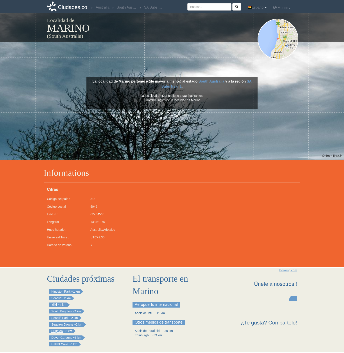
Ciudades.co (72, 7)
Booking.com (288, 270)
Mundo (281, 7)
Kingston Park (60, 291)
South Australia (211, 81)
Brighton (57, 331)
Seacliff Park (59, 318)
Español (257, 7)
